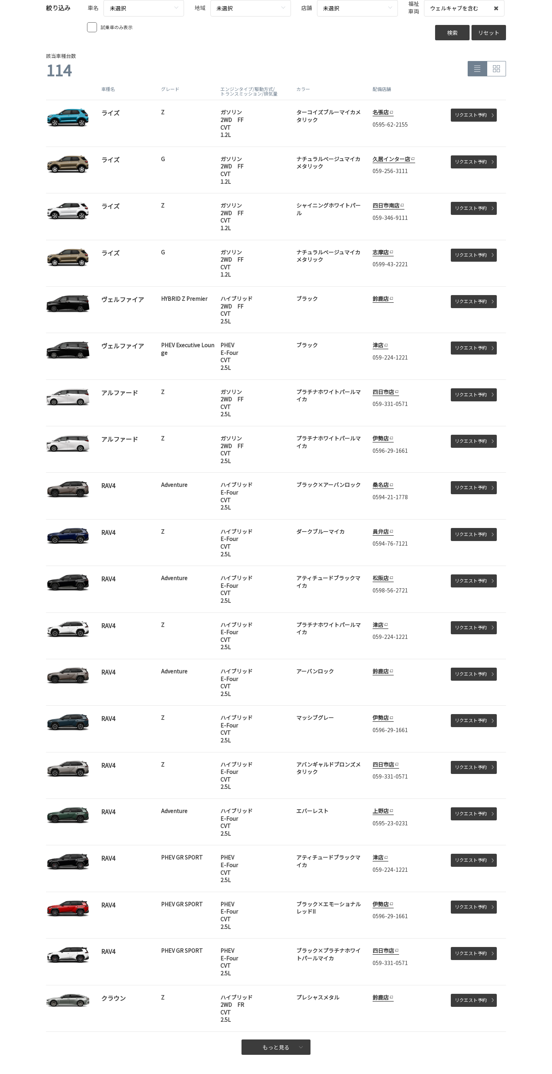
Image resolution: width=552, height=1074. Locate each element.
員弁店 (381, 531)
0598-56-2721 (390, 590)
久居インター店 (391, 159)
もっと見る (283, 1047)
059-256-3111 (390, 171)
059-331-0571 (390, 403)
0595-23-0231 (390, 823)
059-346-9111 (390, 217)
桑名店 (381, 484)
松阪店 (381, 578)
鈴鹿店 (381, 298)
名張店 (381, 112)
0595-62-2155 (390, 124)
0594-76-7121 (390, 543)
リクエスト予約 (474, 114)
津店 (378, 345)
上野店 (381, 811)
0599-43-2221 (390, 264)
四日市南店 (386, 205)
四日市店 (383, 392)
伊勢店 (381, 438)
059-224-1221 (390, 357)
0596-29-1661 (390, 450)
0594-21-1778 (390, 497)
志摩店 (381, 252)
